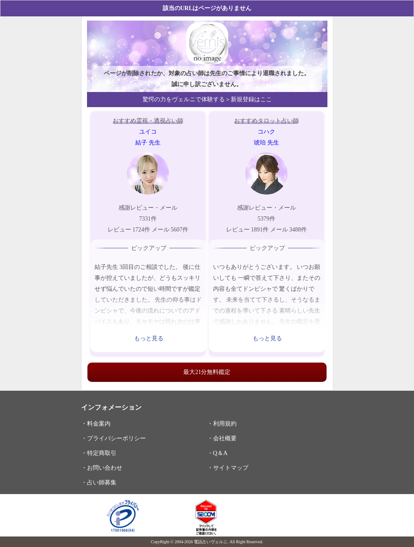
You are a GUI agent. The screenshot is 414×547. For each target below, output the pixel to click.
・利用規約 (222, 423)
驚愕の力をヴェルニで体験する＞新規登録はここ (207, 99)
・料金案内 (96, 423)
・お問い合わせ (101, 467)
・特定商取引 (98, 453)
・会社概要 (222, 438)
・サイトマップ (227, 467)
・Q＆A (217, 453)
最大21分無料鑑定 (206, 372)
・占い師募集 (98, 482)
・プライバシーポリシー (113, 438)
